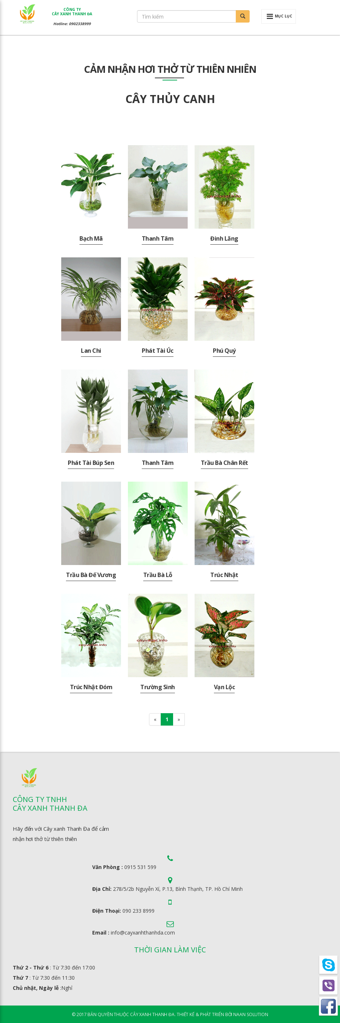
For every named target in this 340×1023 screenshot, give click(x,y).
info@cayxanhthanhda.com (143, 932)
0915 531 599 (140, 867)
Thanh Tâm (158, 238)
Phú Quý (224, 351)
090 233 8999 (138, 910)
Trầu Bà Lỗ (157, 575)
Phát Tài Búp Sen (91, 463)
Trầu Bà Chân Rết (224, 463)
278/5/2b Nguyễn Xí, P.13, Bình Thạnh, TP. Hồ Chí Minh (178, 888)
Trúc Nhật (224, 575)
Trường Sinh (157, 687)
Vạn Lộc (224, 687)
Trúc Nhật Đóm (91, 687)
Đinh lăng (224, 238)
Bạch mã (91, 238)
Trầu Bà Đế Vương (91, 575)
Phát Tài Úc (157, 351)
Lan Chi (91, 351)
